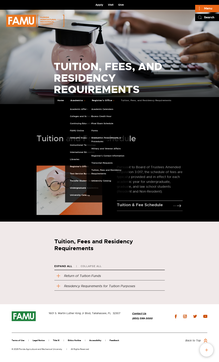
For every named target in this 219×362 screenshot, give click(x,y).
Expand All (63, 266)
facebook (176, 316)
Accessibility (95, 340)
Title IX (56, 340)
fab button (206, 350)
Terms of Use (18, 340)
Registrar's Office (102, 100)
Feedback (114, 340)
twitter (195, 316)
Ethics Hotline (74, 340)
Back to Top (193, 340)
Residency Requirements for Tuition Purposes (96, 286)
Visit (110, 4)
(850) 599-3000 (142, 318)
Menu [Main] (208, 8)
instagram (185, 316)
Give (121, 4)
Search (209, 17)
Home (60, 100)
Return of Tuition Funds (79, 276)
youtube (205, 316)
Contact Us (139, 313)
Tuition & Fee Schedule (140, 221)
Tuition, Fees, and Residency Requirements (146, 100)
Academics (76, 100)
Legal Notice (39, 340)
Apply (99, 4)
